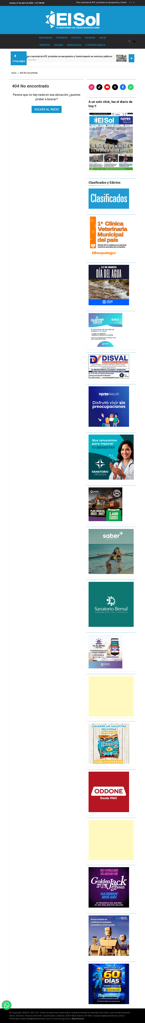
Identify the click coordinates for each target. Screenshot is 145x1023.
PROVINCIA (61, 38)
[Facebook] (123, 87)
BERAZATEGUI (74, 45)
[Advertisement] (111, 696)
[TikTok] (99, 87)
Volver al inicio (46, 109)
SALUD (102, 38)
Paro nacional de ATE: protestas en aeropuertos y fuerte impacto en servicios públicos (101, 2)
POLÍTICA (76, 38)
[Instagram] (92, 87)
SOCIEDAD (90, 38)
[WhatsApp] (131, 87)
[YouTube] (107, 87)
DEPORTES (45, 45)
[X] (115, 87)
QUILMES (58, 45)
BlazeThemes (78, 1018)
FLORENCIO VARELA (95, 45)
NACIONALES (45, 38)
